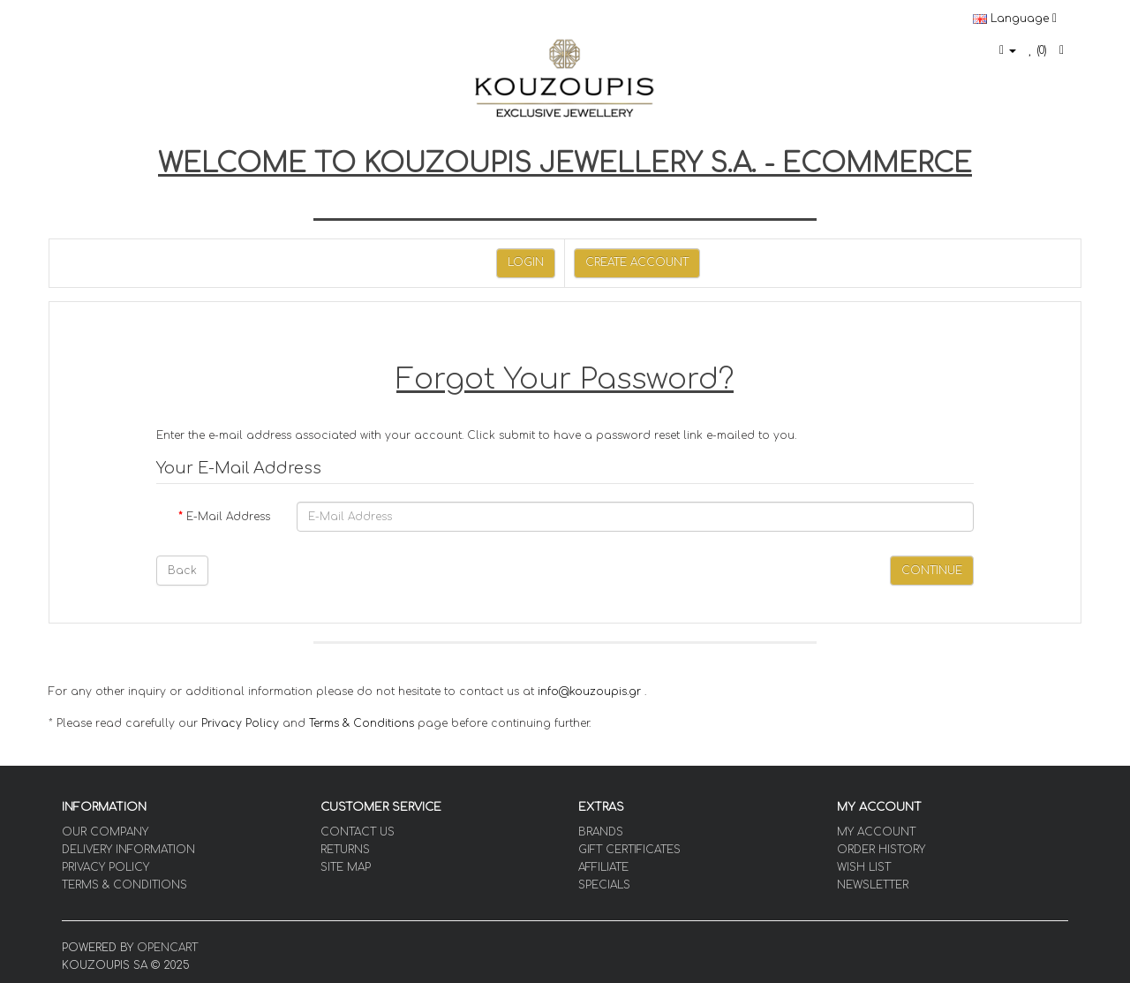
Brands (600, 832)
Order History (881, 849)
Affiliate (603, 867)
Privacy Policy (240, 723)
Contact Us (357, 832)
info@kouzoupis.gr (589, 691)
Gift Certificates (629, 849)
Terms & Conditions (361, 723)
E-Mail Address (228, 516)
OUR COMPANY (105, 832)
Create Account (637, 262)
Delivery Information (128, 849)
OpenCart (167, 947)
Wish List (864, 867)
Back (182, 570)
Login (526, 262)
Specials (604, 885)
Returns (345, 849)
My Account (876, 832)
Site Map (345, 867)
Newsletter (872, 885)
